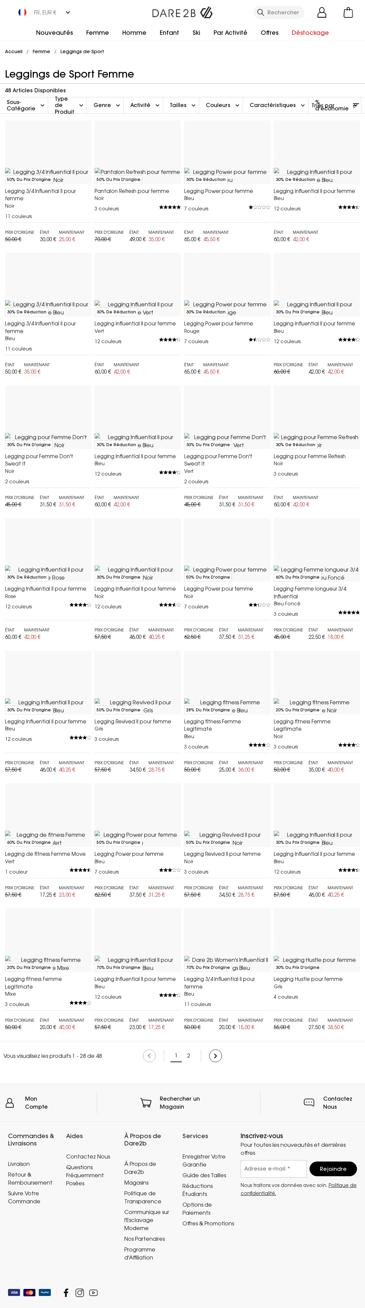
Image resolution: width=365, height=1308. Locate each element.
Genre (108, 105)
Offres (269, 32)
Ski (196, 32)
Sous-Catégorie (26, 105)
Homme (134, 32)
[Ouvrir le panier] (348, 12)
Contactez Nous (337, 1261)
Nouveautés (54, 32)
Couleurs (223, 105)
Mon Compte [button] (36, 1261)
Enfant (169, 32)
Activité (145, 105)
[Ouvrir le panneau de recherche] (279, 12)
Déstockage (310, 32)
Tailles (183, 105)
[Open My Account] (322, 12)
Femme (97, 32)
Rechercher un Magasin (180, 1261)
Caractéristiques (278, 105)
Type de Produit (70, 105)
